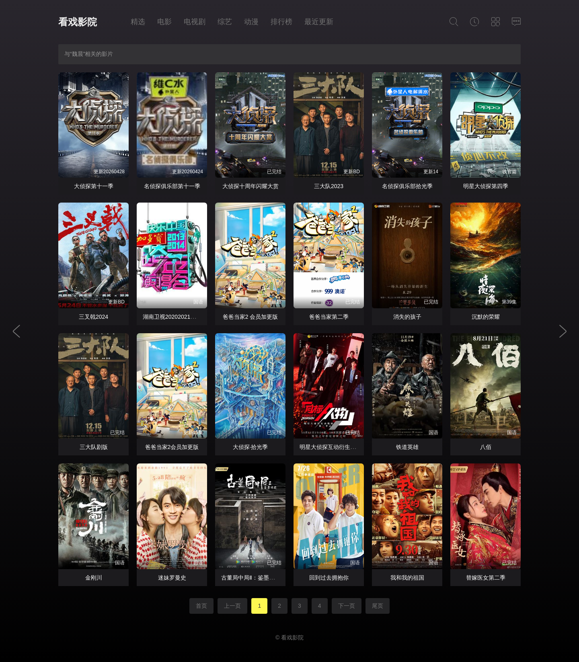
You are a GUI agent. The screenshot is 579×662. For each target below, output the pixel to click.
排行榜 (281, 22)
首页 (201, 606)
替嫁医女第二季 (485, 577)
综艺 (225, 22)
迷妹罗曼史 (172, 577)
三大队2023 (328, 186)
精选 (138, 22)
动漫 (251, 22)
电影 (164, 22)
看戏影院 (77, 21)
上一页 (232, 606)
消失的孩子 (407, 317)
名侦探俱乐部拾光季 (407, 186)
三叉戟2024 (93, 317)
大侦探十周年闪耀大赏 (250, 186)
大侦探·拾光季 (250, 447)
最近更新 (318, 22)
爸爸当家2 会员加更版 (250, 317)
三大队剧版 (94, 447)
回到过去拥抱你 (329, 577)
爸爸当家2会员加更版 (172, 447)
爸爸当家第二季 (329, 317)
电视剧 (194, 22)
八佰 (485, 447)
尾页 (377, 606)
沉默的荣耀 (486, 317)
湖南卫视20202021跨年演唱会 (180, 317)
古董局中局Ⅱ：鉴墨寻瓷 (250, 577)
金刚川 (93, 577)
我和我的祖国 (407, 577)
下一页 (346, 606)
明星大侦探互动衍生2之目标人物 (341, 447)
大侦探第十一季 (93, 186)
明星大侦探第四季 (485, 186)
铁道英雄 (407, 447)
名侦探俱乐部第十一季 (172, 186)
